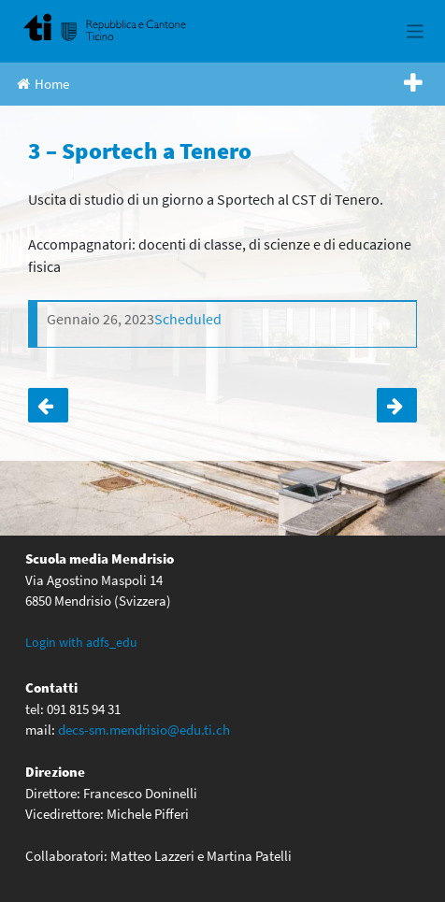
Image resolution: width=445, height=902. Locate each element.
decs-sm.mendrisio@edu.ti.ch (144, 729)
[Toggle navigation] (415, 31)
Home (43, 84)
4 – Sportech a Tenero (397, 405)
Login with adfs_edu (81, 642)
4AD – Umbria (48, 405)
